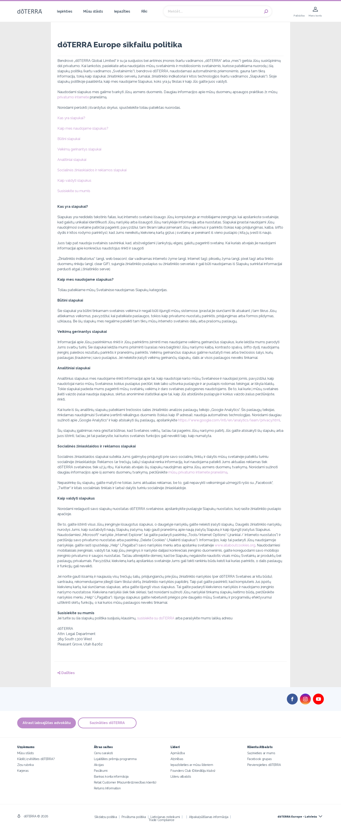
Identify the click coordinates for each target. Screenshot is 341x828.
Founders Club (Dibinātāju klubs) (192, 770)
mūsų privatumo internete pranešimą (197, 472)
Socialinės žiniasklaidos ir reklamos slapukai (92, 170)
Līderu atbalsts (180, 776)
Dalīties (66, 673)
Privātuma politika (134, 816)
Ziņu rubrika (25, 764)
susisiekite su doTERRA (155, 618)
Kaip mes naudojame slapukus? (82, 128)
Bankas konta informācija (111, 776)
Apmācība (177, 753)
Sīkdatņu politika (105, 816)
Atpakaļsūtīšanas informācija (208, 816)
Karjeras (23, 770)
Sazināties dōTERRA (107, 723)
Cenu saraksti (103, 753)
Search (266, 11)
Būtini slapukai (68, 139)
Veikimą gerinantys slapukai (79, 149)
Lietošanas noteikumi (165, 816)
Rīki (144, 11)
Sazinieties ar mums (261, 753)
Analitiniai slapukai (71, 160)
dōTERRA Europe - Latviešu (297, 816)
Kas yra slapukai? (71, 118)
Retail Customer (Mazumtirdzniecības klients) (125, 782)
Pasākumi (101, 770)
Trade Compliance (161, 819)
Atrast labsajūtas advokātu (47, 723)
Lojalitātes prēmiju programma (115, 758)
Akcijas (99, 764)
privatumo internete (73, 97)
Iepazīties (122, 11)
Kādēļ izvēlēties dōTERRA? (36, 758)
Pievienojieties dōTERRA (264, 764)
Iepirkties (64, 11)
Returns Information (107, 788)
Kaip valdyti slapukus (74, 180)
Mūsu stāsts (93, 11)
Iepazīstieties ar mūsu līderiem (191, 764)
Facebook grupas (259, 758)
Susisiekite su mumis (73, 191)
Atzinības (176, 758)
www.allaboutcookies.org (235, 545)
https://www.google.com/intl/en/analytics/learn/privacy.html (229, 420)
